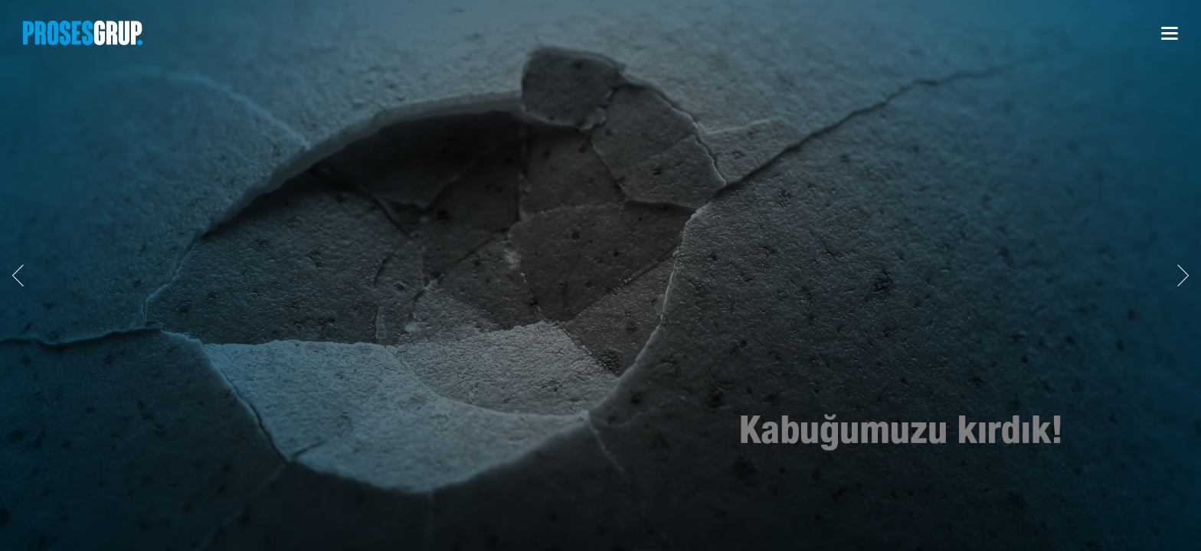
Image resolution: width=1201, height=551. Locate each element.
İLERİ (1178, 275)
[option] (600, 275)
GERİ (23, 275)
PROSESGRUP (82, 33)
